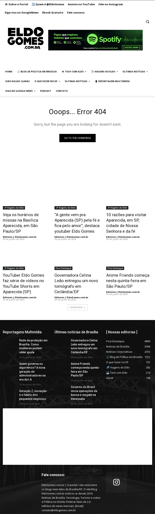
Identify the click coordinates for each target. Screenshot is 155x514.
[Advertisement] (77, 410)
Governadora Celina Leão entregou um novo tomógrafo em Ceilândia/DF (77, 271)
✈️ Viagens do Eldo (14, 208)
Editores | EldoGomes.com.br (20, 229)
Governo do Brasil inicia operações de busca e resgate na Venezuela (84, 366)
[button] (147, 21)
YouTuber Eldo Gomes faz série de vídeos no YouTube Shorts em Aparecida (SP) (23, 271)
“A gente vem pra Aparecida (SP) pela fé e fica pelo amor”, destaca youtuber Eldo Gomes (77, 219)
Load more (77, 291)
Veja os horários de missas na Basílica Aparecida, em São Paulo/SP (26, 219)
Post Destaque (63, 260)
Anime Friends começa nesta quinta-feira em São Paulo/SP (128, 269)
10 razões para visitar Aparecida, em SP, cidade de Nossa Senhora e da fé (127, 219)
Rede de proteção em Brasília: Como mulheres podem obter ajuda (33, 327)
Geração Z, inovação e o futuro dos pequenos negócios (32, 369)
